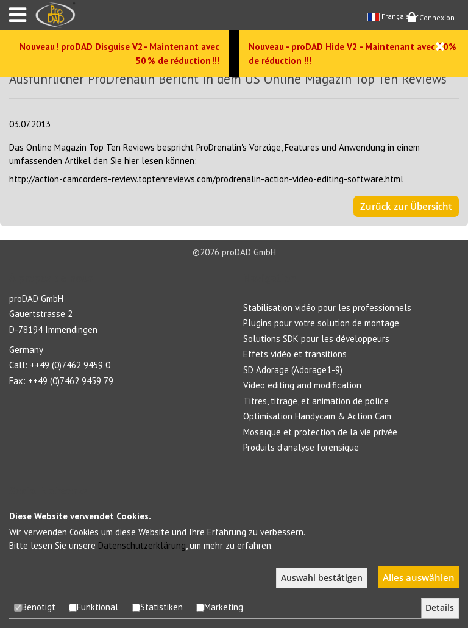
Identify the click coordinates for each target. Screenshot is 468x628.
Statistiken (157, 607)
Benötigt (34, 607)
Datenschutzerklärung (142, 545)
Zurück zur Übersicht (406, 206)
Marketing (219, 607)
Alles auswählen (419, 577)
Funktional (93, 607)
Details (439, 607)
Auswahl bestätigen (322, 578)
